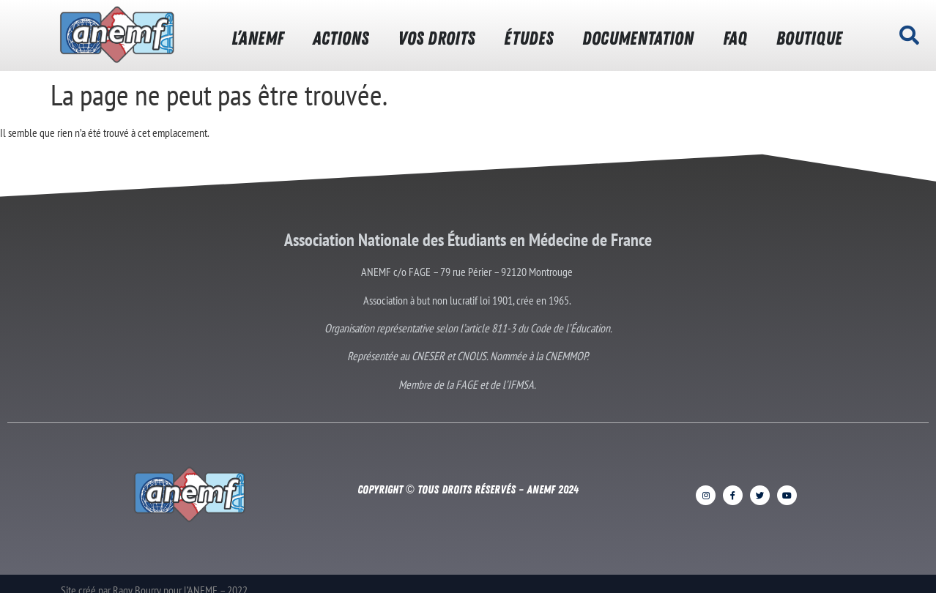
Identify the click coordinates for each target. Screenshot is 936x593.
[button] (909, 35)
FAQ (735, 38)
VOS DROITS (436, 38)
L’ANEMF (257, 38)
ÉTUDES (528, 38)
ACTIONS (340, 38)
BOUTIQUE (809, 38)
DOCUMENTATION (638, 38)
